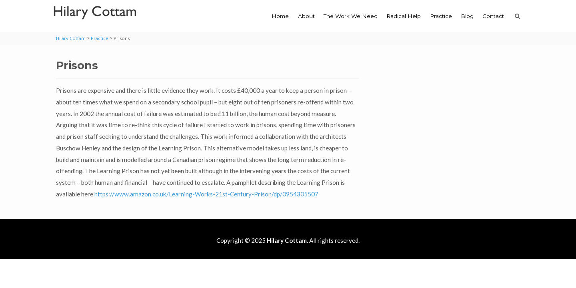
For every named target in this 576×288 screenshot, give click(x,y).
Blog (467, 16)
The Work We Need (351, 16)
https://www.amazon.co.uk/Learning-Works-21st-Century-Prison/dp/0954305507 (206, 194)
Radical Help (403, 16)
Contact (493, 16)
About (306, 16)
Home (280, 16)
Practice (441, 16)
